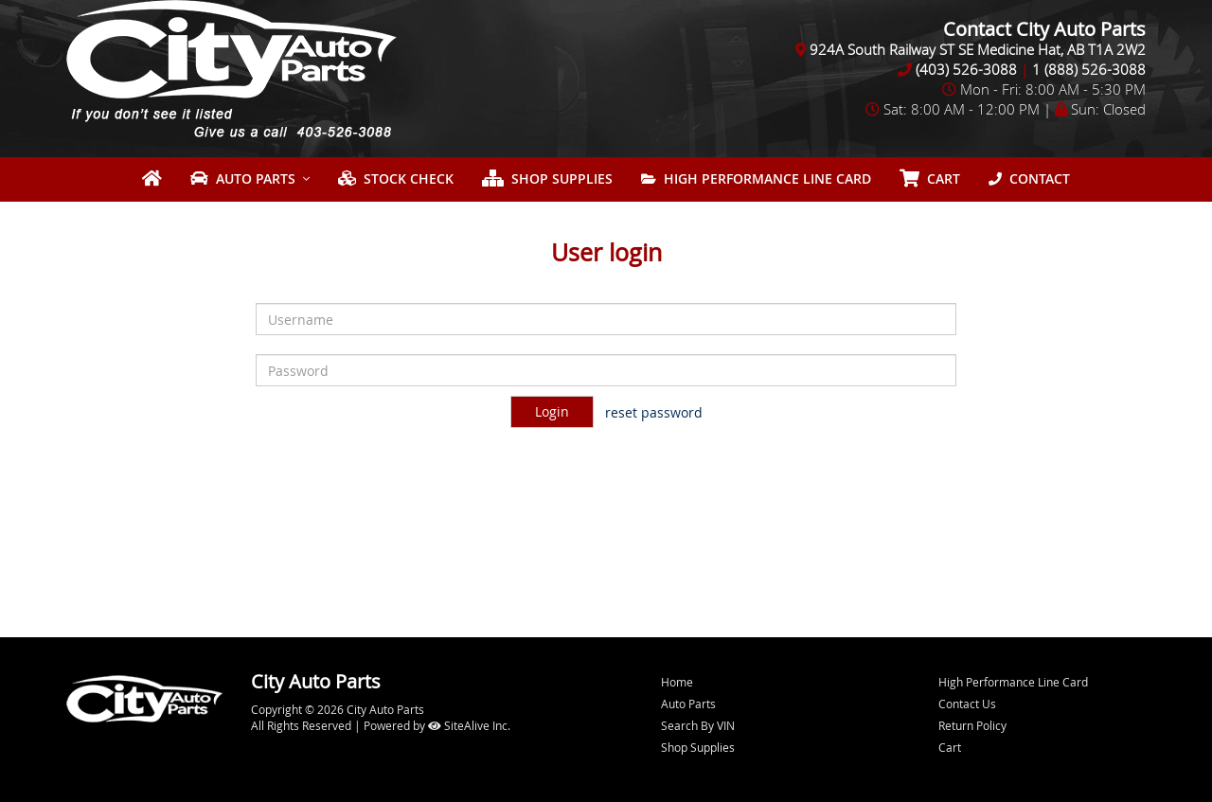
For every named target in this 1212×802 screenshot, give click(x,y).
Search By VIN (698, 725)
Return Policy (972, 725)
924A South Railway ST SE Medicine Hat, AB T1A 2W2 (978, 49)
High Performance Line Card (756, 178)
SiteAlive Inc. (469, 725)
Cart (949, 747)
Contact (1029, 178)
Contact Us (967, 703)
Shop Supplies (547, 178)
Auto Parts (242, 178)
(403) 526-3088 (966, 69)
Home (677, 681)
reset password (654, 412)
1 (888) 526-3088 (1089, 69)
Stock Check (396, 178)
